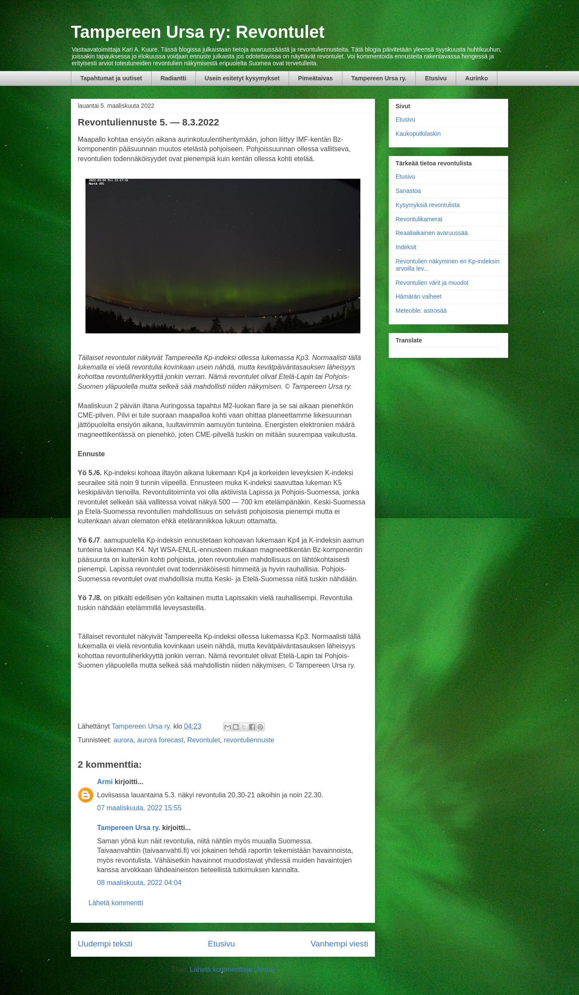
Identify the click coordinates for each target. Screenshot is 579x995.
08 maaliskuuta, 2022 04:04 (139, 882)
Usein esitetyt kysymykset (242, 78)
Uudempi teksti (105, 943)
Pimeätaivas (315, 78)
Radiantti (173, 78)
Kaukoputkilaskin (418, 133)
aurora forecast (160, 740)
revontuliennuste (249, 740)
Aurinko (476, 78)
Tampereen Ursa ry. (379, 78)
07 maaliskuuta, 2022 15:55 (139, 808)
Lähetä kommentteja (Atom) (232, 969)
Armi (105, 781)
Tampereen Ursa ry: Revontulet (198, 31)
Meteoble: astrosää (421, 310)
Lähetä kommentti (115, 902)
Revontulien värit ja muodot (432, 282)
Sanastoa (408, 190)
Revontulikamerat (419, 219)
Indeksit (406, 247)
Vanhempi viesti (339, 943)
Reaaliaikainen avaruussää (432, 232)
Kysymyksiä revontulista (428, 204)
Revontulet (203, 740)
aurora (123, 740)
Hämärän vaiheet (419, 296)
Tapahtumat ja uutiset (111, 78)
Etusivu (436, 78)
